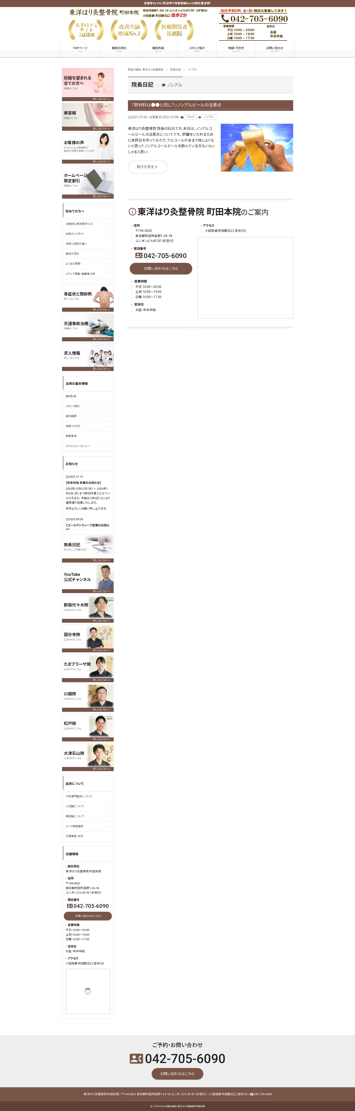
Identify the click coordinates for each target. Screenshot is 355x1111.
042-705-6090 (161, 256)
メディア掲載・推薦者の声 (80, 273)
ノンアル (209, 117)
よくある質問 (73, 263)
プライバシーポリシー (78, 446)
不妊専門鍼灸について (79, 796)
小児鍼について (75, 806)
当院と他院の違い (76, 243)
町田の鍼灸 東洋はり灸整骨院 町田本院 (185, 1106)
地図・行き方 (236, 49)
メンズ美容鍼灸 (75, 826)
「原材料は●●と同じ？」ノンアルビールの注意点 (176, 105)
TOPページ (80, 49)
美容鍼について (75, 816)
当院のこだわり (75, 233)
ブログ (190, 117)
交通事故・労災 (74, 836)
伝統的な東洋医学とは (79, 224)
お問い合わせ (274, 49)
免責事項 (71, 436)
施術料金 (158, 49)
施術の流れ (119, 49)
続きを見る (147, 167)
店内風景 (71, 416)
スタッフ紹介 (197, 49)
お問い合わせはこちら (161, 268)
